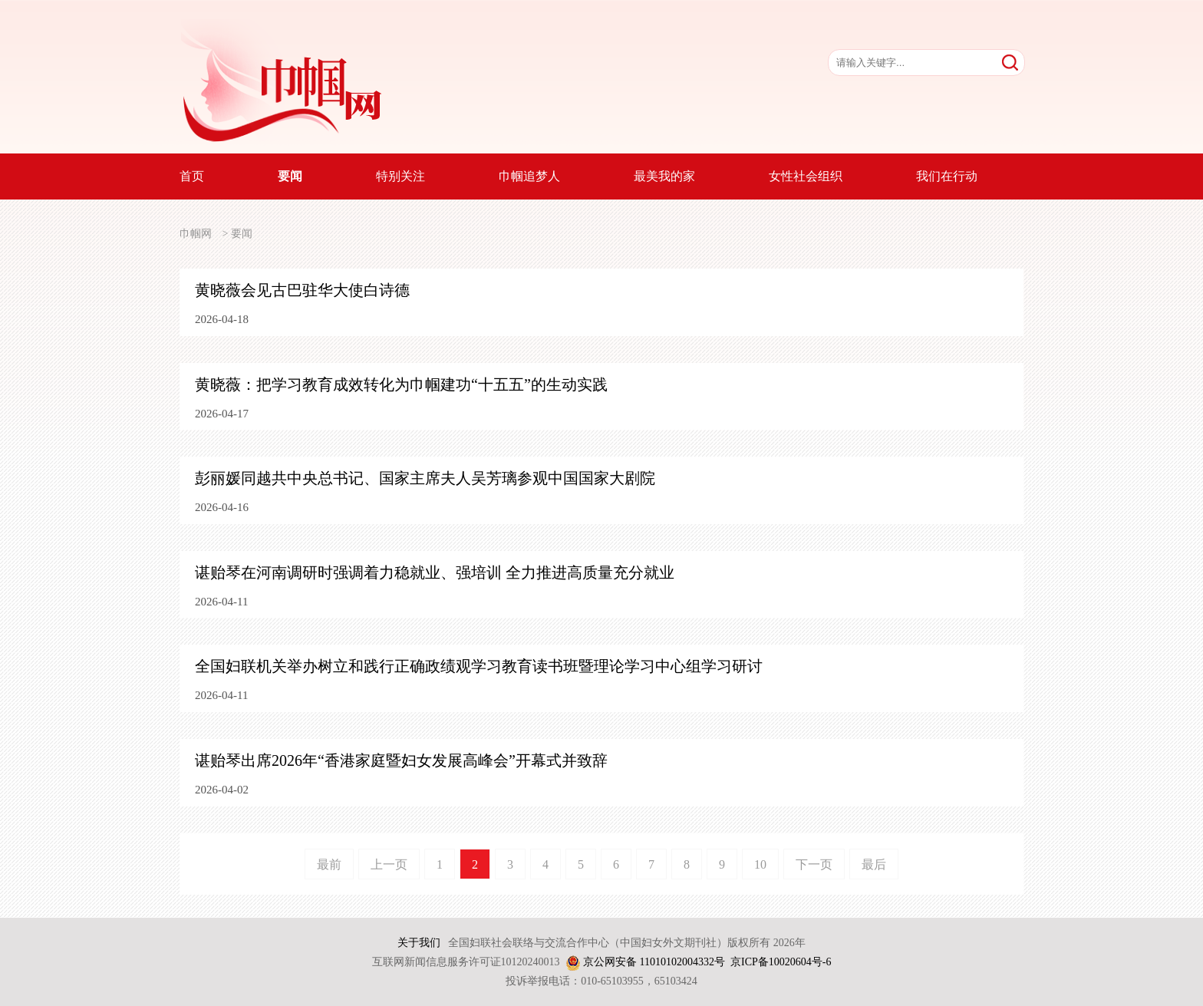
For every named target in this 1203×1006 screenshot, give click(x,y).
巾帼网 (196, 233)
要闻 (241, 233)
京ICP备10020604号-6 (780, 962)
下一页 (814, 864)
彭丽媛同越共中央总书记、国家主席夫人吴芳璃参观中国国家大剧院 (425, 478)
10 (760, 864)
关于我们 (418, 942)
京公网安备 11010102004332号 (654, 962)
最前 (329, 864)
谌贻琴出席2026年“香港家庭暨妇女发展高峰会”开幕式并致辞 (401, 760)
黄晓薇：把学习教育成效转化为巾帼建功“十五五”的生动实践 (401, 384)
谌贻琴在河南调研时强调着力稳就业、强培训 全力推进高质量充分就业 (434, 572)
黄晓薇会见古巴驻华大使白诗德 (302, 290)
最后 (874, 864)
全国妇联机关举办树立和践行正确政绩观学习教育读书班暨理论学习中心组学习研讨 (479, 666)
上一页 (389, 864)
